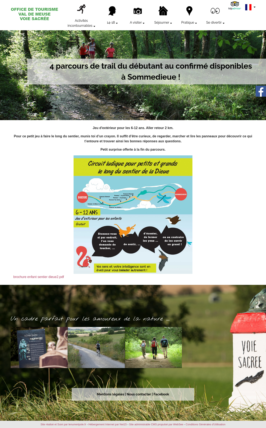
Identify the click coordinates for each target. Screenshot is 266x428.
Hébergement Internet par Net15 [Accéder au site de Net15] (107, 424)
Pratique (187, 22)
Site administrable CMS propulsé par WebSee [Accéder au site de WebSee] (156, 424)
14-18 (111, 22)
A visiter (136, 22)
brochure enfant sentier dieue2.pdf (38, 277)
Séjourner (161, 22)
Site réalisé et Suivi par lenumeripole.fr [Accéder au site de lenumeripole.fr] (63, 424)
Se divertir (214, 22)
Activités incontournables (80, 23)
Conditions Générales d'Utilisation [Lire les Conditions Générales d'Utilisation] (205, 424)
